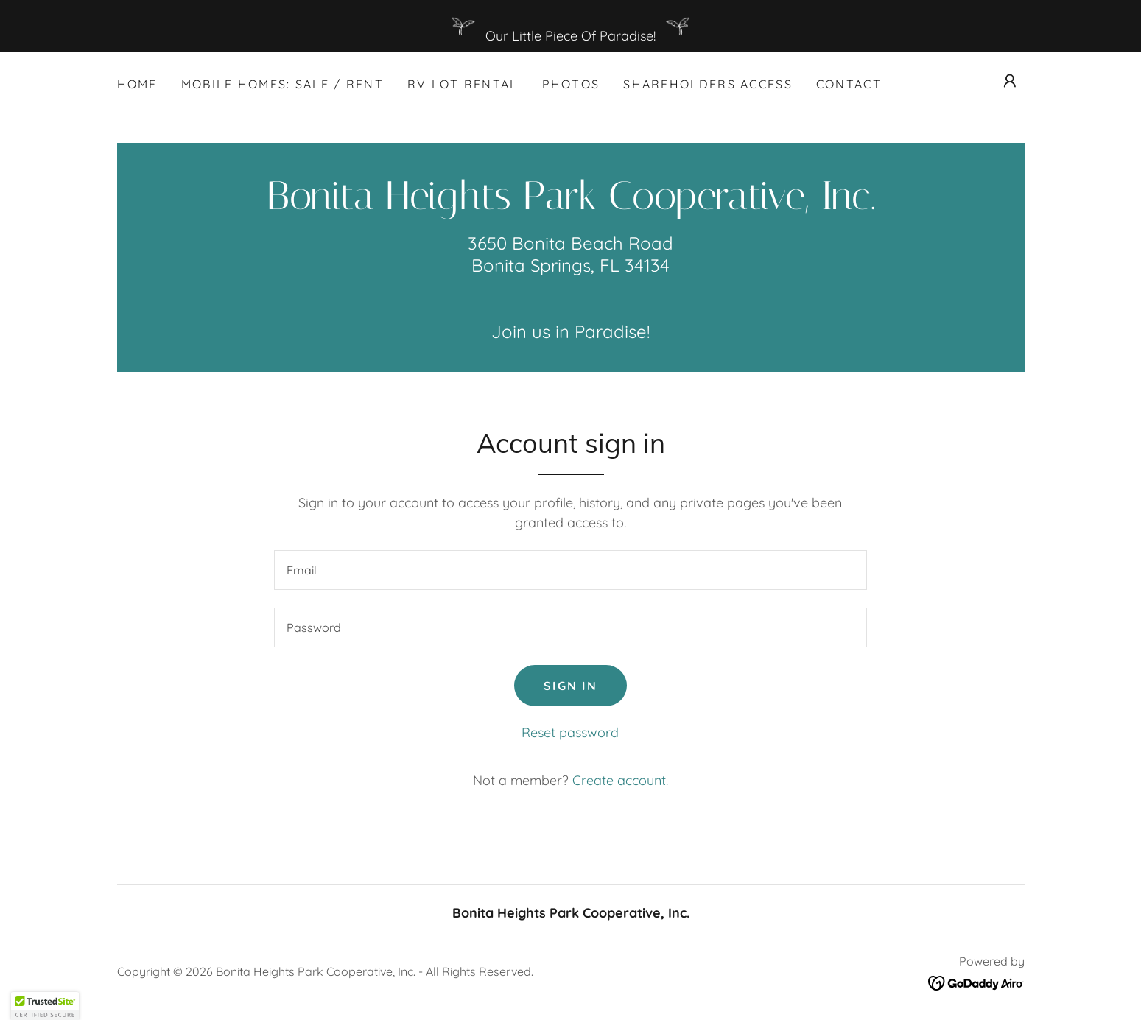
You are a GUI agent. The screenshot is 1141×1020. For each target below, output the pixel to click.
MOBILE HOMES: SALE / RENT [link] (282, 84)
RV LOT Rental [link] (463, 84)
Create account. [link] (620, 780)
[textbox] (570, 570)
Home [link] (137, 84)
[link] (571, 204)
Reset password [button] (570, 732)
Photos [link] (571, 84)
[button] (1010, 81)
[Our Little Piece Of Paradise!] (570, 26)
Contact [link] (849, 84)
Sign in (570, 685)
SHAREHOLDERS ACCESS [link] (707, 84)
